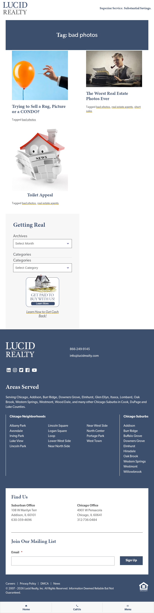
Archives (20, 236)
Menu (128, 609)
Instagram (15, 370)
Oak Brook (130, 456)
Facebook (27, 370)
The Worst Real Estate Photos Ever (107, 96)
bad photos (29, 119)
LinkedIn (9, 370)
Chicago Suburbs (135, 416)
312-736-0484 (87, 520)
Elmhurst (129, 446)
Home (26, 609)
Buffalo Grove (132, 436)
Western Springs (134, 461)
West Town (94, 441)
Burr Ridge (130, 431)
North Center (95, 431)
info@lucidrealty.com (84, 356)
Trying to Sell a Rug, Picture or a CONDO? (39, 109)
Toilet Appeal (40, 195)
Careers (10, 583)
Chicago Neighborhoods (28, 416)
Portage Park (95, 436)
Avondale (16, 431)
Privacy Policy (28, 583)
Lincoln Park (18, 446)
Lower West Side (59, 441)
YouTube (34, 370)
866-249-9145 (80, 349)
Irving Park (17, 436)
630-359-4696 (21, 520)
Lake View (16, 441)
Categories (22, 261)
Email (17, 552)
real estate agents (122, 107)
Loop (51, 436)
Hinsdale (129, 451)
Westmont (130, 466)
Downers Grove (134, 441)
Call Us (77, 609)
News (56, 583)
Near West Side (97, 426)
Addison (129, 426)
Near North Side (59, 446)
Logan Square (57, 431)
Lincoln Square (58, 426)
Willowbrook (132, 472)
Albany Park (18, 426)
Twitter (21, 370)
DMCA (45, 583)
